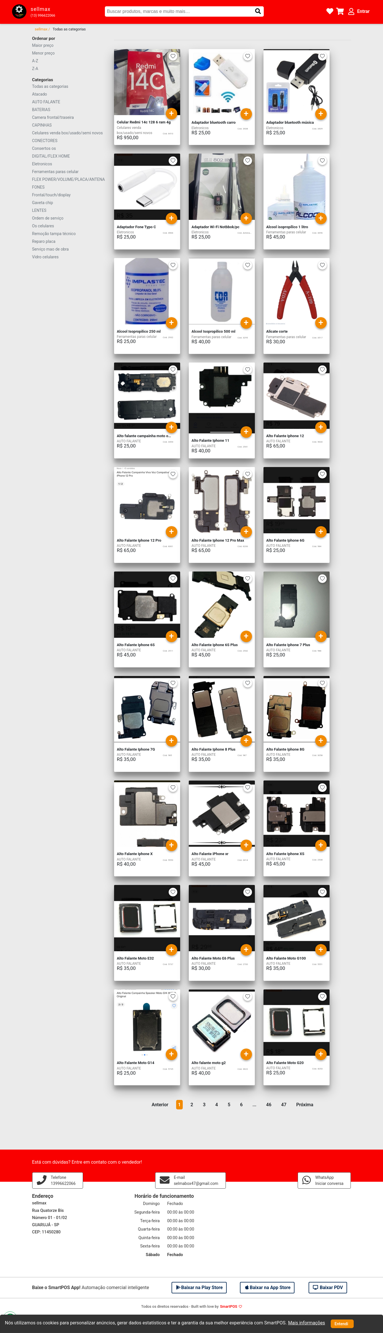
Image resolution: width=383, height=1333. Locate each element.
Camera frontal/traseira (53, 117)
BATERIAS (41, 109)
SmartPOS (228, 1306)
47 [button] (283, 1104)
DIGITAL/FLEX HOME (51, 156)
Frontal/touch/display (51, 195)
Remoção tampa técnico (54, 233)
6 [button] (241, 1104)
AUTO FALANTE (46, 102)
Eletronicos (42, 164)
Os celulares (43, 226)
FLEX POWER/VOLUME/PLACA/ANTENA (68, 179)
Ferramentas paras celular (55, 171)
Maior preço (43, 45)
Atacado (39, 94)
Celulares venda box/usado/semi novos (67, 133)
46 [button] (268, 1104)
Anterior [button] (160, 1104)
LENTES (39, 210)
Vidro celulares (45, 257)
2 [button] (191, 1104)
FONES (38, 187)
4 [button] (216, 1104)
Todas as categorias (50, 86)
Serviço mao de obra (50, 249)
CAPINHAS (42, 125)
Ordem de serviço (47, 218)
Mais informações (306, 1323)
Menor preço (43, 53)
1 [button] (179, 1104)
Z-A (35, 68)
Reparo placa (43, 241)
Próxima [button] (304, 1104)
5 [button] (229, 1104)
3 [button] (204, 1104)
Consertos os (44, 148)
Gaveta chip (42, 202)
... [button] (255, 1104)
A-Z (35, 61)
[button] (258, 11)
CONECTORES (44, 140)
